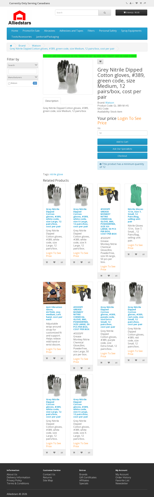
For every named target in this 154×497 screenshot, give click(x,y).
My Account (122, 474)
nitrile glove (56, 174)
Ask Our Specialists (122, 148)
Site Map (48, 480)
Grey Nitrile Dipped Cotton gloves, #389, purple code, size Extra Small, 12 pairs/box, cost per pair (108, 317)
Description (51, 100)
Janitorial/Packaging (47, 36)
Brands (83, 474)
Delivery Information (18, 477)
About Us (12, 474)
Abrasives (49, 30)
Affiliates (84, 480)
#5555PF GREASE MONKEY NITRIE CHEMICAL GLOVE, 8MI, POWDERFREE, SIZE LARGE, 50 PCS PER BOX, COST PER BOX (81, 318)
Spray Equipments (131, 30)
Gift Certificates (88, 477)
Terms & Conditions (18, 483)
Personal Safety (108, 30)
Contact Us (49, 474)
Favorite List (122, 480)
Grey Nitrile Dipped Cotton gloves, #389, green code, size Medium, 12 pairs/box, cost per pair (62, 48)
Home (14, 30)
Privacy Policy (14, 480)
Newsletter (122, 483)
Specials (83, 483)
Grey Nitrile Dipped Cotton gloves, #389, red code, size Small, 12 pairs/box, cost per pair (135, 316)
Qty (98, 128)
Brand (22, 45)
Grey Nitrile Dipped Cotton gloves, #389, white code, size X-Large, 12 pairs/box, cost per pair (80, 218)
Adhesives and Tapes (71, 30)
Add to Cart (122, 141)
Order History (123, 477)
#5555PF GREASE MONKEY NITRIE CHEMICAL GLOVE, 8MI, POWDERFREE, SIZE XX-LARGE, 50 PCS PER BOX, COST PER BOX (109, 221)
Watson (36, 45)
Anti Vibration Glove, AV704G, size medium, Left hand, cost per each (54, 313)
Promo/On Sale (31, 30)
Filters (91, 30)
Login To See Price (119, 120)
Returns (47, 477)
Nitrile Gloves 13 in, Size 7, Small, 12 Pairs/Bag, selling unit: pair (135, 215)
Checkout (122, 155)
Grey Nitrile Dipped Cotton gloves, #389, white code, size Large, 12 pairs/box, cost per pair (53, 218)
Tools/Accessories (21, 36)
